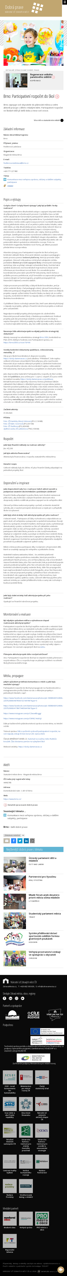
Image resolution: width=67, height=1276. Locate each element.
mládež (10, 186)
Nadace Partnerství (42, 1171)
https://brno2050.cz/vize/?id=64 (17, 342)
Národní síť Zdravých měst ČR (20, 982)
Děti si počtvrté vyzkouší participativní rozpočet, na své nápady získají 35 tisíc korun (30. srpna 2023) (32, 732)
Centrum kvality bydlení (9, 1171)
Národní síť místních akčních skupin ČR (42, 1116)
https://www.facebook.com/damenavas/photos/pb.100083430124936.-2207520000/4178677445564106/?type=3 (33, 706)
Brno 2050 (44, 337)
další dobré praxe (19, 827)
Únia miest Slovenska (25, 1114)
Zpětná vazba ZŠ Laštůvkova (16, 428)
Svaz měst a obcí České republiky (10, 1115)
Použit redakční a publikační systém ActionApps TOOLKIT (25, 1266)
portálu (23, 1046)
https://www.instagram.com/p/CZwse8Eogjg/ (22, 713)
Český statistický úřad (42, 1087)
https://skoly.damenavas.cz (15, 358)
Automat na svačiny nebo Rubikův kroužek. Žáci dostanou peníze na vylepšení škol (30, 740)
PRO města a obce (42, 1228)
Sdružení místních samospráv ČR (10, 1141)
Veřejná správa (26, 1227)
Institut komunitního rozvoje (26, 1172)
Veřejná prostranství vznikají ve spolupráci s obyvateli (44, 953)
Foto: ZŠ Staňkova (11, 426)
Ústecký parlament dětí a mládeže (42, 859)
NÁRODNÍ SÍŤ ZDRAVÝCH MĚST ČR (16, 1271)
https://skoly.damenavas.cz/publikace (37, 379)
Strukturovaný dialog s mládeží (26, 1196)
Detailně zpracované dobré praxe (23, 805)
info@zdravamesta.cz (51, 1263)
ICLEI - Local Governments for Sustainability (10, 1089)
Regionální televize (9, 1251)
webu (42, 647)
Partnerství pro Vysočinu (42, 876)
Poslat (6, 841)
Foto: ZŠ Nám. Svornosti (13, 423)
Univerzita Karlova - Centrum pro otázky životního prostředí (26, 1145)
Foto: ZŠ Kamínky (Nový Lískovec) (17, 421)
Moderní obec (9, 1227)
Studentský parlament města (45, 913)
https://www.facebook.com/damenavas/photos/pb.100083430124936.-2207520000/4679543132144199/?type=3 (33, 699)
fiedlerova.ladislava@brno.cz (16, 163)
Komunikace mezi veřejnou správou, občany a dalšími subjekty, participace (34, 180)
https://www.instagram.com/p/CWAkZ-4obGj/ (23, 718)
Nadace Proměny (10, 1196)
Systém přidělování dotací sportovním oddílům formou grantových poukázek (44, 936)
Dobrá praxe (33, 8)
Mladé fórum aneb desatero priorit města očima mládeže (44, 896)
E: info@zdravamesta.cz (46, 986)
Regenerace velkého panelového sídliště (42, 76)
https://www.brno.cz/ (12, 799)
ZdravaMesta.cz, (10, 986)
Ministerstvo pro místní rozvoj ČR (26, 1088)
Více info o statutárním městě (47, 120)
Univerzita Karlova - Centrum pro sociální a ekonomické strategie (42, 1145)
